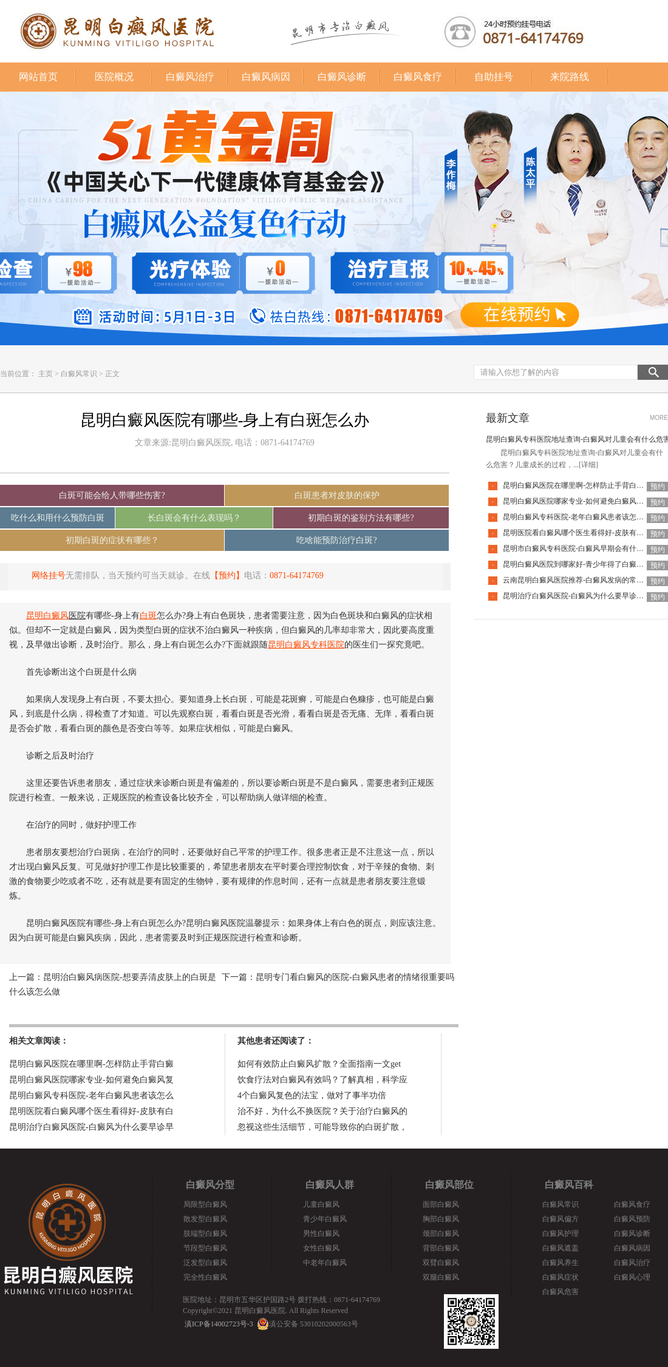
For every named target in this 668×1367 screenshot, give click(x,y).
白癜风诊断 (342, 77)
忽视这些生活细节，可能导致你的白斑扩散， (322, 1127)
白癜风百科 (569, 1185)
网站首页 (38, 77)
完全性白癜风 (205, 1277)
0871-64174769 (297, 575)
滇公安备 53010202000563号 (313, 1324)
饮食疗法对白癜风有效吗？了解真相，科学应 (322, 1079)
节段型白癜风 (205, 1248)
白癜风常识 (79, 374)
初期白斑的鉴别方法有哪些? (361, 517)
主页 (45, 374)
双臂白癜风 (441, 1262)
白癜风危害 (560, 1292)
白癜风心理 (632, 1277)
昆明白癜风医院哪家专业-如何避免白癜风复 (91, 1079)
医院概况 (114, 77)
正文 (112, 374)
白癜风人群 (329, 1185)
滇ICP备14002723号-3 (219, 1324)
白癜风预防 (632, 1219)
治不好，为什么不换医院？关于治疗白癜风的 (322, 1111)
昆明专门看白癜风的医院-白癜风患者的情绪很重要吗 (355, 977)
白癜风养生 (560, 1262)
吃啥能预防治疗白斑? (336, 540)
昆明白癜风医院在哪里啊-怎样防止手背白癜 (91, 1063)
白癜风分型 (210, 1185)
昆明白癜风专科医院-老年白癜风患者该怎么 (91, 1095)
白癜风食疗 (418, 77)
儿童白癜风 (321, 1204)
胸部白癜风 (441, 1219)
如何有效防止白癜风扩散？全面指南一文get (319, 1063)
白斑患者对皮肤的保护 (337, 495)
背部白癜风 (441, 1248)
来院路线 (569, 77)
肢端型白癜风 (205, 1233)
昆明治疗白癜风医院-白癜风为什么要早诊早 (91, 1127)
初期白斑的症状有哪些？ (112, 540)
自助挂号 (493, 77)
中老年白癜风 (325, 1262)
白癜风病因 (266, 77)
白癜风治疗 (190, 77)
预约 (657, 486)
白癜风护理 (560, 1233)
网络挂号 (49, 575)
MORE (659, 417)
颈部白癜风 (441, 1233)
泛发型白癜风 (205, 1262)
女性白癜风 (321, 1248)
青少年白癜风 (325, 1219)
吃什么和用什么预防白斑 (57, 517)
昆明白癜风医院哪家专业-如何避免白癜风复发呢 (580, 501)
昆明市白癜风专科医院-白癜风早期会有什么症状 (580, 548)
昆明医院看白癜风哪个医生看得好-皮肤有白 (91, 1111)
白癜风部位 (449, 1185)
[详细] (588, 465)
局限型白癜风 (205, 1204)
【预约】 (227, 575)
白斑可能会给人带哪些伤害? (112, 495)
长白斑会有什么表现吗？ (194, 517)
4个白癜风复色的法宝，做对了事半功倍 (311, 1095)
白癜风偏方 (560, 1219)
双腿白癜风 (441, 1277)
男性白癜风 (321, 1233)
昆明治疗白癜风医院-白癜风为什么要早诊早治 (577, 596)
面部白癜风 (441, 1204)
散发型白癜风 (205, 1219)
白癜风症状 (560, 1277)
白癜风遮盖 (560, 1248)
